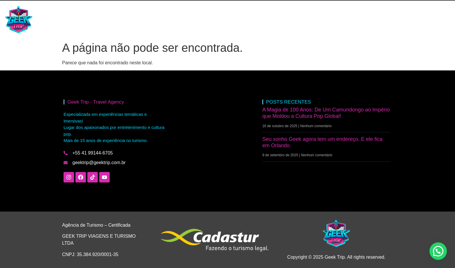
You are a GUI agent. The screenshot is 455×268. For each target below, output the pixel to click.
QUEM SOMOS (170, 19)
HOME (75, 19)
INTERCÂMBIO (107, 19)
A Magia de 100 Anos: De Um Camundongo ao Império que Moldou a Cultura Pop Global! (326, 113)
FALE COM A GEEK (215, 19)
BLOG (139, 19)
